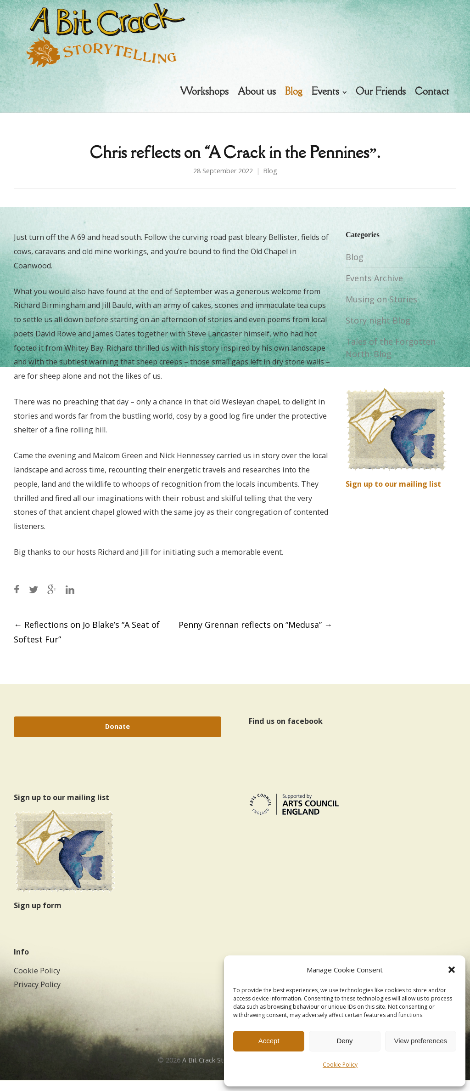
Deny (344, 1041)
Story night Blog (378, 331)
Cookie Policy (340, 1064)
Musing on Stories (381, 310)
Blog (270, 181)
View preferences (421, 1041)
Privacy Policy (37, 995)
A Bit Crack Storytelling (217, 1071)
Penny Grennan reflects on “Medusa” (255, 635)
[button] (451, 969)
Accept (269, 1041)
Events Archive (374, 289)
